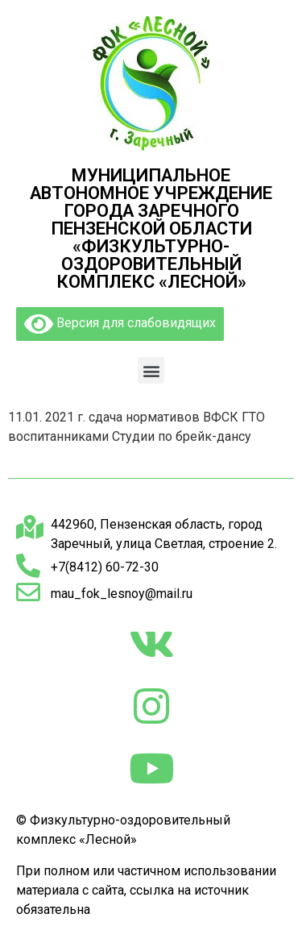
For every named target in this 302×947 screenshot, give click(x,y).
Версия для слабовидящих (120, 324)
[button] (151, 370)
